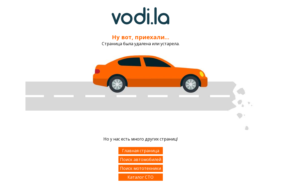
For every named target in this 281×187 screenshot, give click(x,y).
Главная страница (140, 150)
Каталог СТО (140, 177)
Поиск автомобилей (140, 159)
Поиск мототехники (140, 168)
